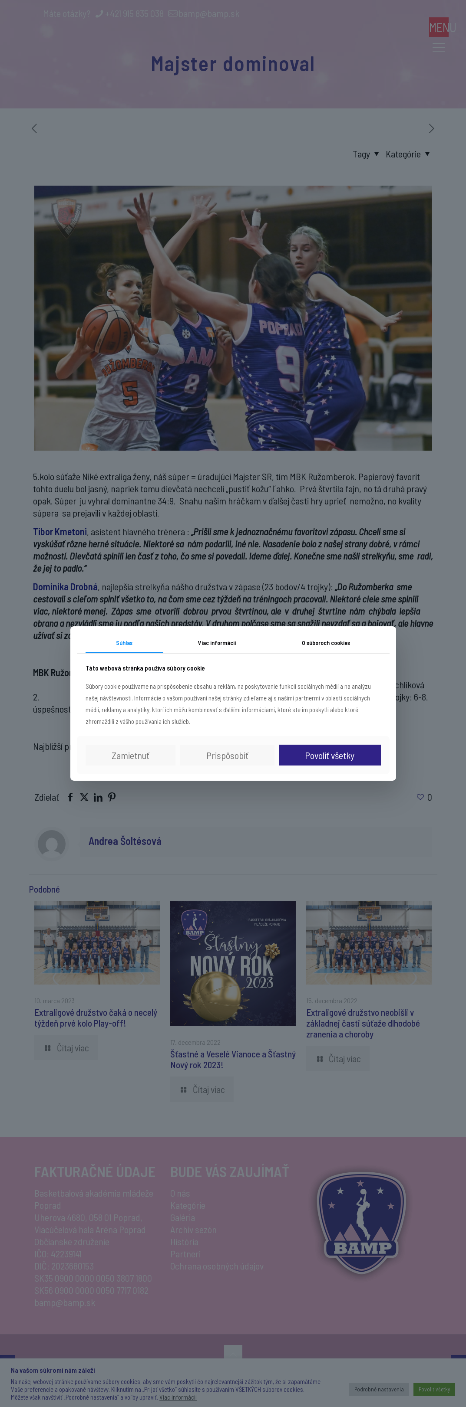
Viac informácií (217, 642)
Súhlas (124, 642)
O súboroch (326, 642)
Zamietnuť (130, 755)
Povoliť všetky (329, 755)
